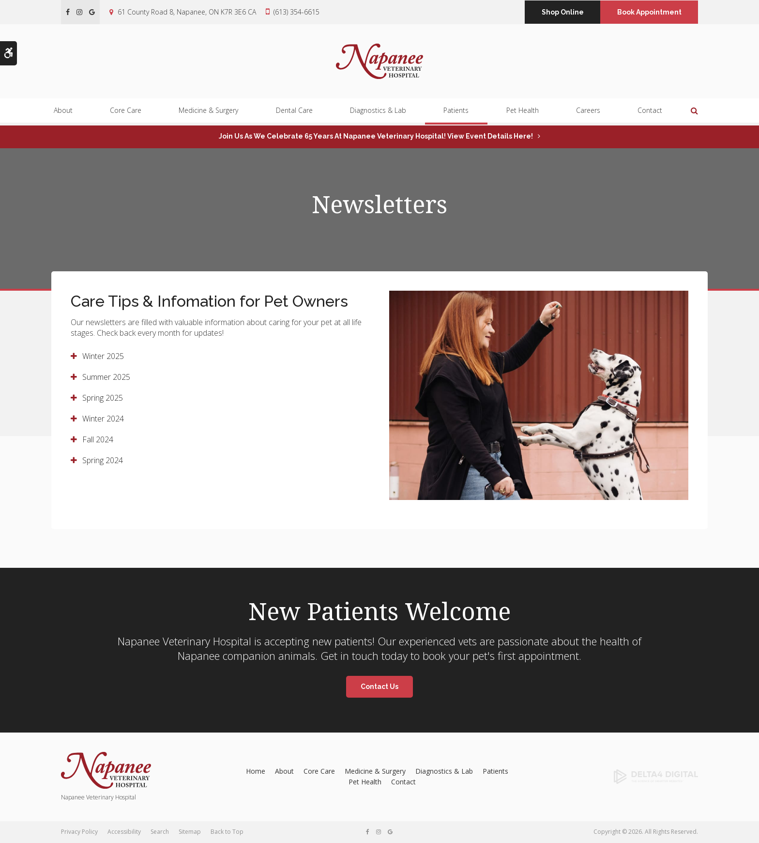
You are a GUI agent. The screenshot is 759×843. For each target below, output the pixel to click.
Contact (650, 113)
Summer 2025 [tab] (106, 377)
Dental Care (294, 113)
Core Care (125, 113)
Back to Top (227, 831)
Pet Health (522, 113)
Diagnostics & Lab (378, 113)
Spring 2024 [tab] (102, 460)
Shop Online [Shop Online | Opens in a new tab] (563, 12)
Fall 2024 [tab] (97, 439)
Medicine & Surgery (208, 113)
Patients (456, 113)
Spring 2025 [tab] (102, 397)
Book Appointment (649, 12)
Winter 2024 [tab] (103, 418)
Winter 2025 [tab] (103, 356)
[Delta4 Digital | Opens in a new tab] (625, 776)
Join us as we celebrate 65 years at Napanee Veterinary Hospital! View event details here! (376, 136)
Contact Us (379, 686)
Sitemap (190, 831)
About (63, 113)
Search (160, 831)
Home (255, 771)
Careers (588, 113)
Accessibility (124, 831)
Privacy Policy (79, 831)
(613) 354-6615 (296, 11)
